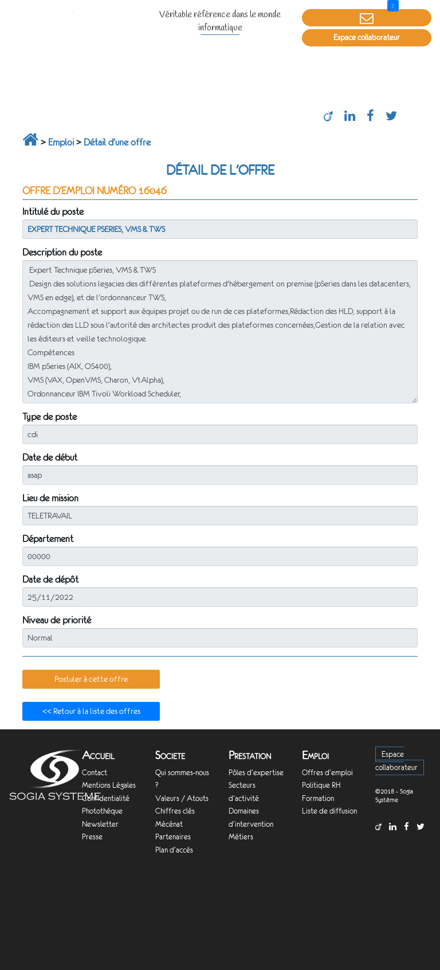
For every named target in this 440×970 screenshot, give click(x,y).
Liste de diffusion (329, 811)
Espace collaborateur (366, 37)
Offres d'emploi (327, 772)
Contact (94, 772)
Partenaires (173, 836)
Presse (92, 836)
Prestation (250, 755)
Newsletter (100, 824)
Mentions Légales (109, 785)
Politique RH (321, 785)
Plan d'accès (174, 850)
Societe (170, 755)
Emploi (61, 142)
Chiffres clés (175, 811)
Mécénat (169, 824)
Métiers (241, 836)
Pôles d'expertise (256, 772)
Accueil (98, 755)
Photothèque (102, 811)
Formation (318, 798)
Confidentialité (105, 798)
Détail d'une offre (117, 142)
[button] (91, 679)
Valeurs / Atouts (182, 798)
